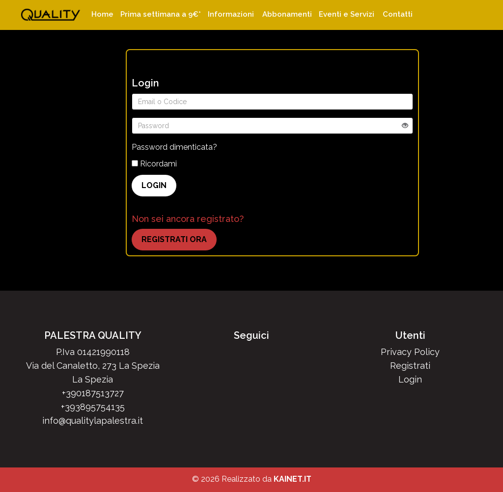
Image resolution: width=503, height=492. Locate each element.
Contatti (398, 14)
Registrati (410, 365)
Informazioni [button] (231, 14)
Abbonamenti (287, 14)
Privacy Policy (410, 352)
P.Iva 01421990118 (93, 352)
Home (102, 14)
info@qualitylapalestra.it (92, 420)
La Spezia (92, 379)
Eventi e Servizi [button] (346, 14)
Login (410, 379)
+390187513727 (93, 393)
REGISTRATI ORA (174, 239)
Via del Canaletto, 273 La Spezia (93, 365)
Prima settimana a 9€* (160, 14)
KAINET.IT (292, 479)
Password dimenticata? (174, 147)
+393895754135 (93, 407)
